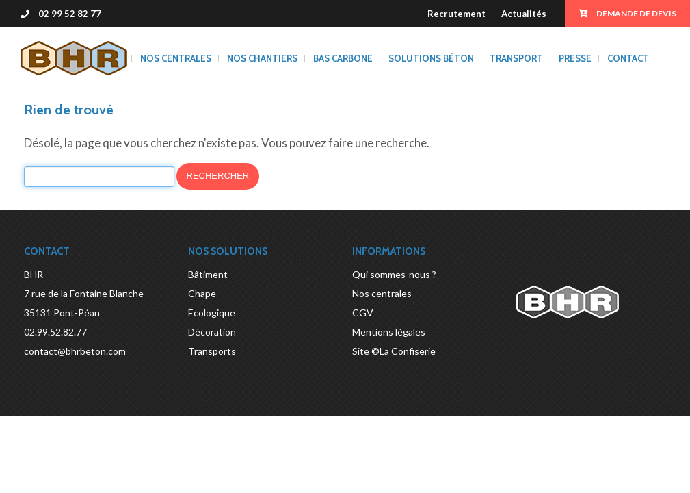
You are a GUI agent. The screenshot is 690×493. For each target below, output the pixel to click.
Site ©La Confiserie (394, 351)
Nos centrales (175, 58)
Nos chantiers (262, 58)
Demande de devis (627, 13)
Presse (575, 58)
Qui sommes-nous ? (394, 274)
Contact (628, 58)
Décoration (212, 332)
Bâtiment (208, 274)
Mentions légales (388, 332)
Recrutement (456, 13)
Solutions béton (431, 58)
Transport (516, 58)
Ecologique (211, 312)
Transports (212, 351)
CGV (362, 312)
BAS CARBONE (343, 58)
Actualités (523, 13)
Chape (202, 293)
